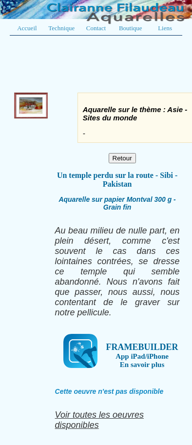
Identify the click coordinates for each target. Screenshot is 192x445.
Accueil (27, 28)
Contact (96, 28)
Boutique (130, 28)
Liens (165, 28)
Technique (61, 28)
